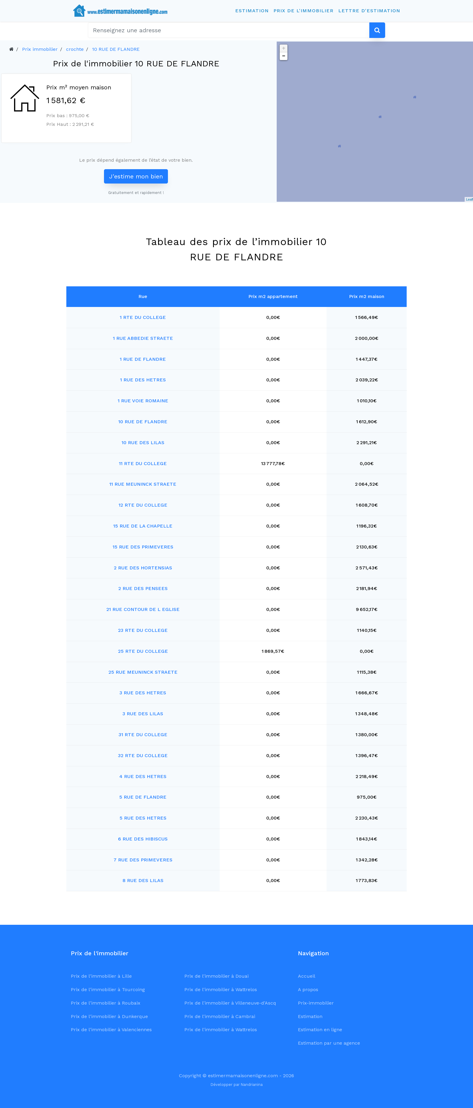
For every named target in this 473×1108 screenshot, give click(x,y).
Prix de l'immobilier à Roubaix (105, 1003)
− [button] (283, 56)
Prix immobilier (40, 49)
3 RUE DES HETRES (143, 693)
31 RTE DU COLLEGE (143, 734)
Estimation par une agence (329, 1043)
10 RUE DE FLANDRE (116, 49)
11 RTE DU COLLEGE (143, 463)
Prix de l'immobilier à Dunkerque (109, 1016)
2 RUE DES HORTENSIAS (143, 568)
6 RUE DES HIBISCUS (143, 839)
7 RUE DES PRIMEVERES (143, 860)
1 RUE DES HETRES (143, 380)
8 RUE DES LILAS (143, 880)
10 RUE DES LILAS (143, 442)
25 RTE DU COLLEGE (143, 651)
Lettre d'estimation (369, 10)
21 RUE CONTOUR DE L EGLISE (143, 609)
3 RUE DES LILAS (143, 713)
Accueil (306, 976)
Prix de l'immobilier (303, 10)
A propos (308, 989)
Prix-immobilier (316, 1003)
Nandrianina (252, 1084)
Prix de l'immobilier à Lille (101, 976)
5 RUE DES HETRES (143, 818)
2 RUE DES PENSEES (143, 588)
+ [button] (283, 48)
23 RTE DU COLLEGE (143, 630)
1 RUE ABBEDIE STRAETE (143, 338)
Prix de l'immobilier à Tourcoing (108, 989)
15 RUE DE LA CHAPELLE (142, 526)
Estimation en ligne (320, 1029)
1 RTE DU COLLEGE (143, 317)
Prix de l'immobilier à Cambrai (219, 1016)
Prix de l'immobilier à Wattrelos (220, 989)
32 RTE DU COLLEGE (143, 755)
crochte (75, 49)
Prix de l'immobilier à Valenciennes (111, 1029)
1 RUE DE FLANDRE (143, 359)
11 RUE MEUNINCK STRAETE (142, 484)
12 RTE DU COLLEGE (143, 505)
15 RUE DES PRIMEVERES (143, 547)
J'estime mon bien (136, 176)
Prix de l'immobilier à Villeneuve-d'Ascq (230, 1003)
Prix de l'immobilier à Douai (216, 976)
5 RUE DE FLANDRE (142, 797)
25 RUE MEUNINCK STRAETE (142, 672)
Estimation (252, 10)
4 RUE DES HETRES (142, 776)
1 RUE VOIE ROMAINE (143, 401)
